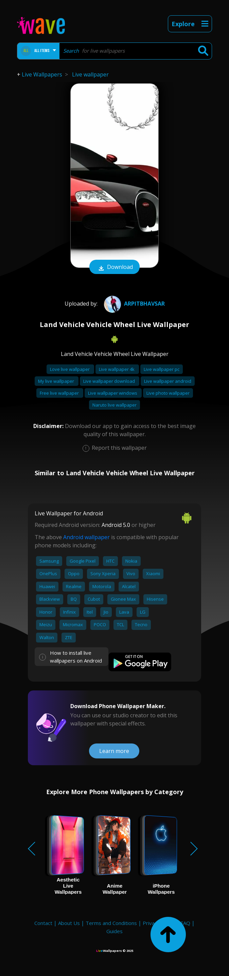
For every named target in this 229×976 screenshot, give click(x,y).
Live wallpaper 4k (117, 369)
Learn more (114, 751)
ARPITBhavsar (133, 303)
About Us (69, 923)
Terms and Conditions (111, 923)
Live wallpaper (90, 74)
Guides (114, 931)
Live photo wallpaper (168, 393)
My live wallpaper (56, 381)
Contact (43, 923)
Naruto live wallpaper (114, 405)
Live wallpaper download (109, 381)
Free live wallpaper (60, 393)
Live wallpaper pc (161, 369)
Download (114, 267)
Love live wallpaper (70, 369)
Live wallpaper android (167, 381)
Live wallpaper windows (113, 393)
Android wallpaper (86, 537)
